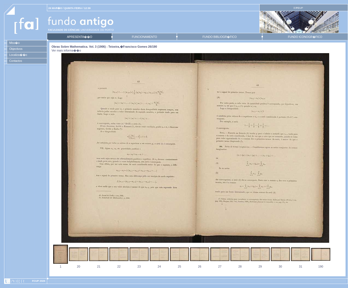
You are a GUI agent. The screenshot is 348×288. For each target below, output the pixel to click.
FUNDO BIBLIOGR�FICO (219, 36)
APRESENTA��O (79, 36)
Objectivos (15, 48)
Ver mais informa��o (66, 50)
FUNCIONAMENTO (144, 36)
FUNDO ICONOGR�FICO (305, 36)
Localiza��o (18, 54)
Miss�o (14, 42)
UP (299, 8)
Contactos (15, 60)
